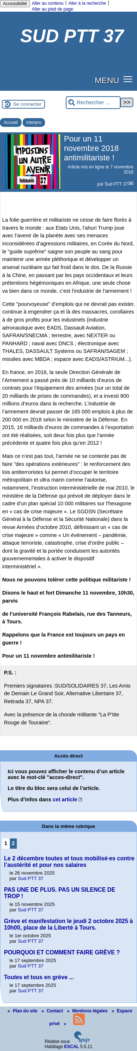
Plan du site (23, 1010)
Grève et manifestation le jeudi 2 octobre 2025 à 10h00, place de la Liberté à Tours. (68, 924)
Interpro (33, 122)
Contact (53, 1010)
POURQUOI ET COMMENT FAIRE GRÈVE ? (62, 952)
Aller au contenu (48, 3)
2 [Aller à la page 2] (13, 843)
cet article (65, 799)
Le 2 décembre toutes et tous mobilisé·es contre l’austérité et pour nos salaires (69, 861)
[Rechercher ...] (93, 102)
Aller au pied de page (52, 9)
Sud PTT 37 (116, 184)
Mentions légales (88, 1010)
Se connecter (27, 104)
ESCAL (71, 1046)
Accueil (11, 122)
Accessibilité (15, 3)
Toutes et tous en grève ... (39, 977)
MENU (107, 80)
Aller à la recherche (87, 3)
